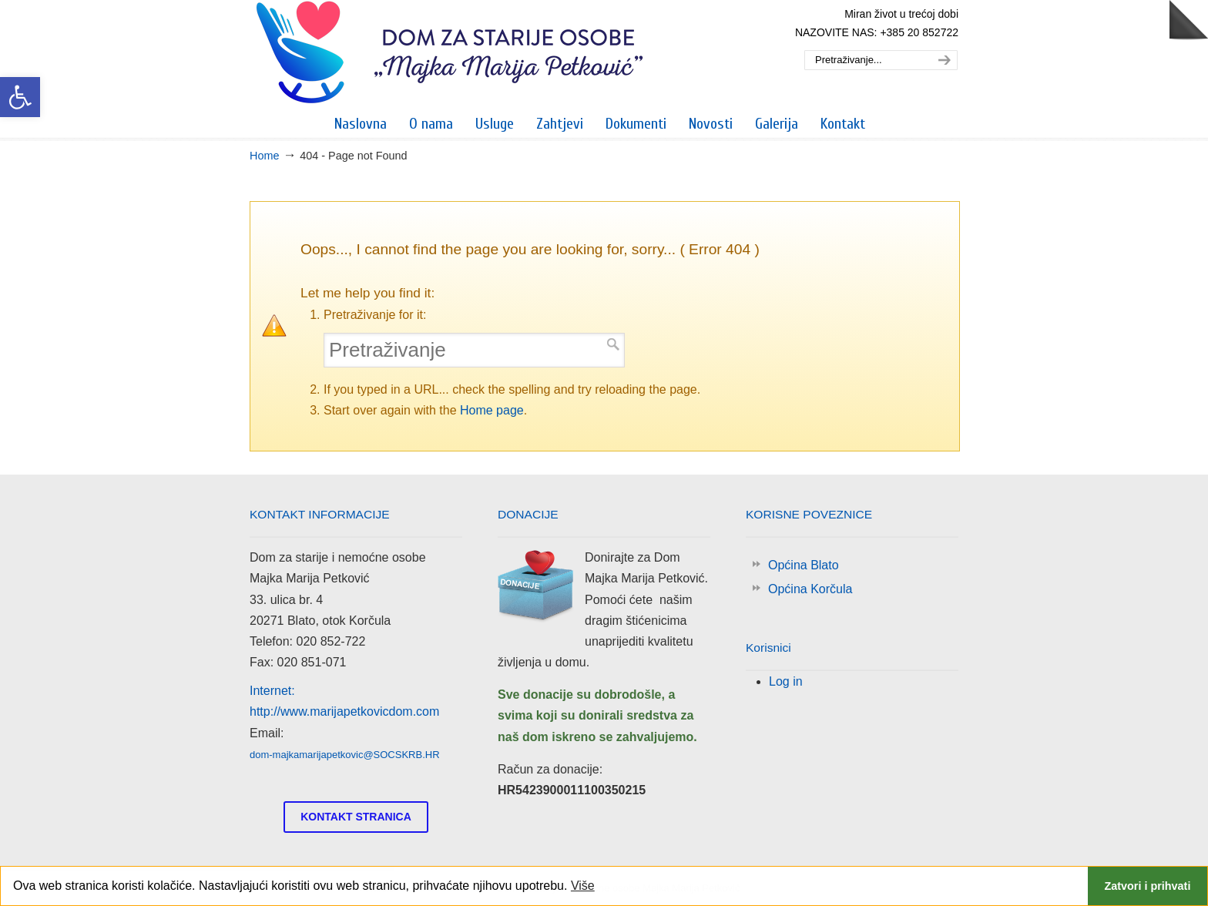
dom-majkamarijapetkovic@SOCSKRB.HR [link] (345, 754)
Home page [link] (492, 410)
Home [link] (264, 155)
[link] (20, 97)
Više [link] (583, 885)
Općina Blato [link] (803, 565)
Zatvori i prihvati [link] (1147, 886)
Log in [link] (786, 681)
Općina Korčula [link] (810, 589)
